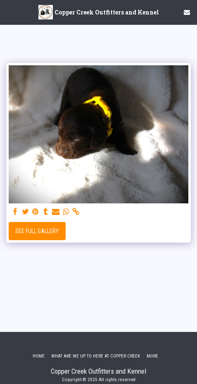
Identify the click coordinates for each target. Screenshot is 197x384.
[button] (9, 12)
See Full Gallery (37, 231)
